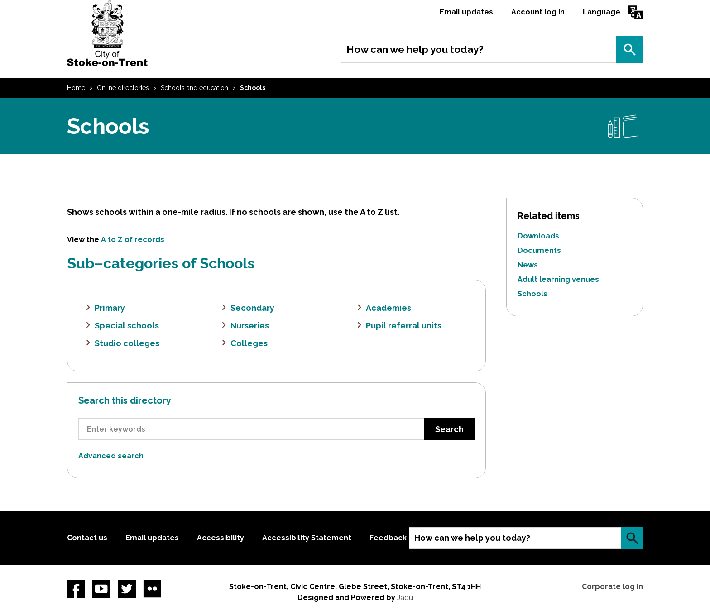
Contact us (87, 537)
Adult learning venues (558, 279)
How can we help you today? (415, 49)
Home (76, 87)
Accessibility (220, 537)
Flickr (152, 589)
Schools (532, 294)
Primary (110, 308)
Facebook (76, 589)
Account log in (538, 12)
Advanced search (111, 456)
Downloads (538, 236)
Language (601, 12)
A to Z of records (132, 239)
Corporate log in (612, 586)
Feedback (388, 537)
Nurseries (249, 325)
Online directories (123, 87)
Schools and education (194, 87)
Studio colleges (127, 343)
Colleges (249, 343)
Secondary (252, 308)
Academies (388, 308)
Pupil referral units (403, 325)
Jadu (405, 597)
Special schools (127, 325)
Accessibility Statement (306, 537)
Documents (539, 250)
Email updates (466, 12)
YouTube (101, 589)
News (528, 265)
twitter (127, 589)
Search (629, 49)
